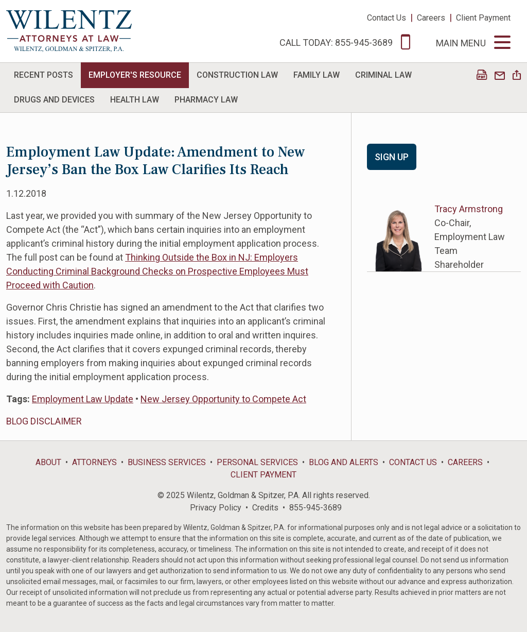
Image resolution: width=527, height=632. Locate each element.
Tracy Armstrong (468, 208)
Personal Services (257, 462)
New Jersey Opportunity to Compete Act (223, 399)
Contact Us (386, 18)
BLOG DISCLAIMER (44, 421)
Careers (431, 18)
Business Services (167, 462)
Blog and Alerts (343, 462)
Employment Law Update (82, 399)
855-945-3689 (315, 508)
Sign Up (392, 156)
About (48, 462)
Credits (265, 508)
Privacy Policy (215, 508)
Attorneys (94, 462)
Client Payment (483, 18)
